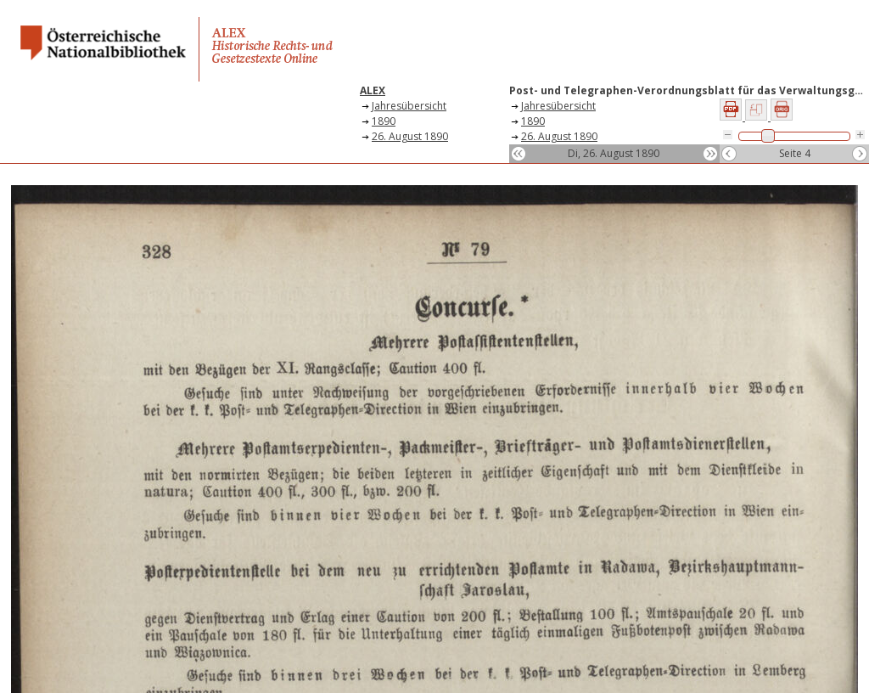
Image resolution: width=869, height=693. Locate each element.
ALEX (372, 90)
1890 (383, 121)
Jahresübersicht (409, 106)
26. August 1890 (410, 136)
